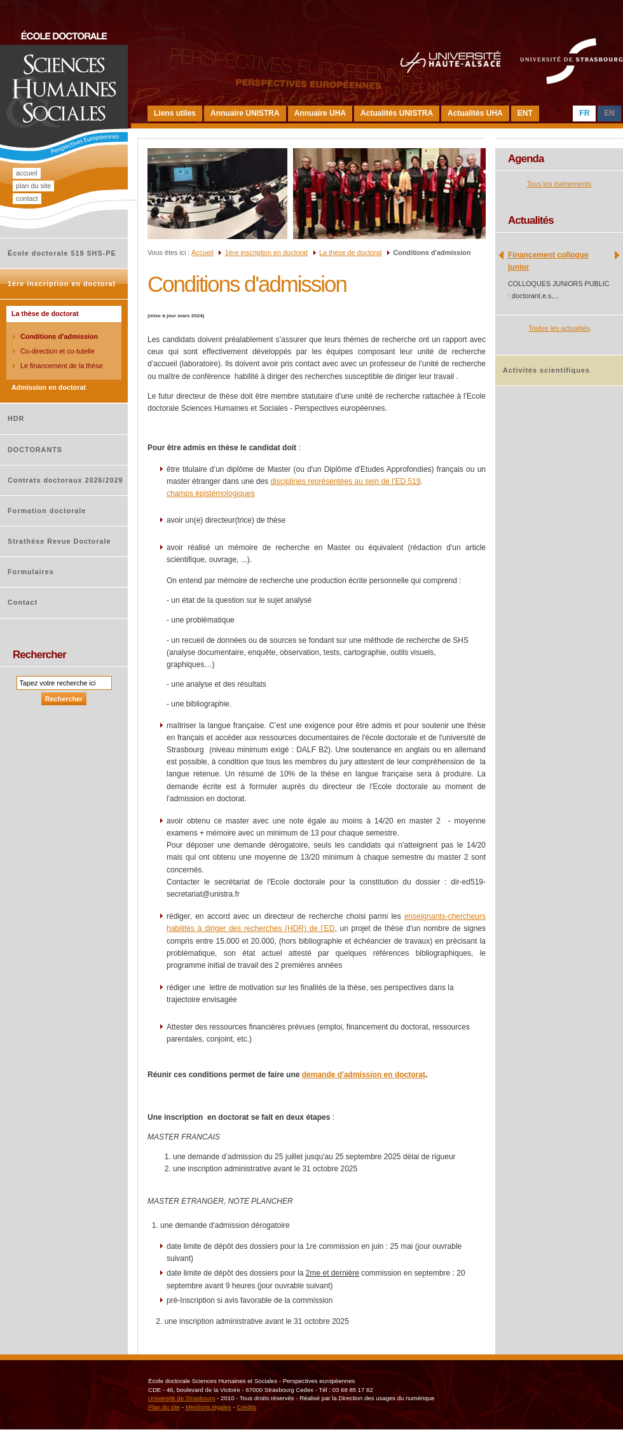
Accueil (27, 173)
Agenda (526, 159)
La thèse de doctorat (350, 252)
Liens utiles (175, 113)
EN (609, 113)
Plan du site (33, 185)
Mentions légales (208, 1406)
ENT (525, 113)
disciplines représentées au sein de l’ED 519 (345, 481)
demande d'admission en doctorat (363, 1074)
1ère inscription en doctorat (266, 252)
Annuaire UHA (320, 113)
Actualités (531, 220)
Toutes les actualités (559, 328)
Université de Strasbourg (182, 1397)
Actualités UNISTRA (396, 113)
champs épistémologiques (211, 493)
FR (584, 113)
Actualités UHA (475, 113)
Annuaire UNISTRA (245, 113)
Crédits (246, 1406)
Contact (27, 198)
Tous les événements (559, 184)
